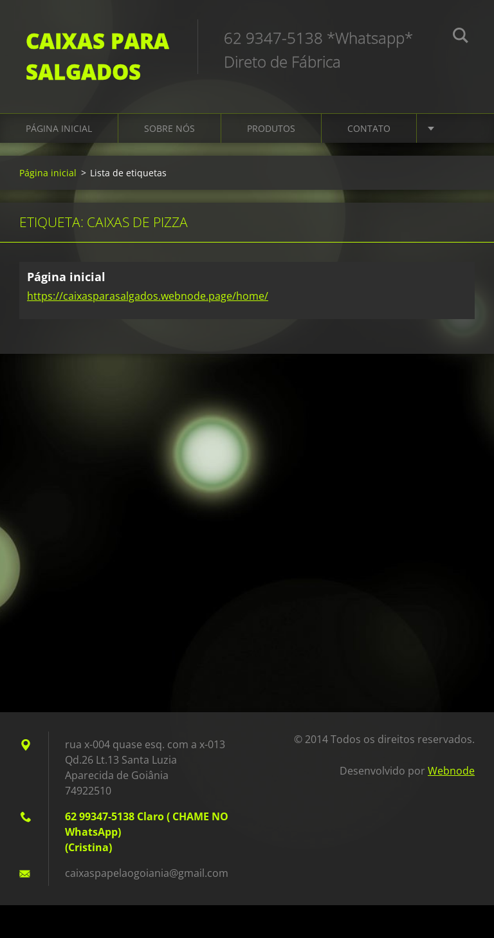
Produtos (271, 128)
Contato (368, 128)
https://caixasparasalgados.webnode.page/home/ (147, 296)
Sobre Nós (169, 128)
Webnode (451, 771)
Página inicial (59, 128)
